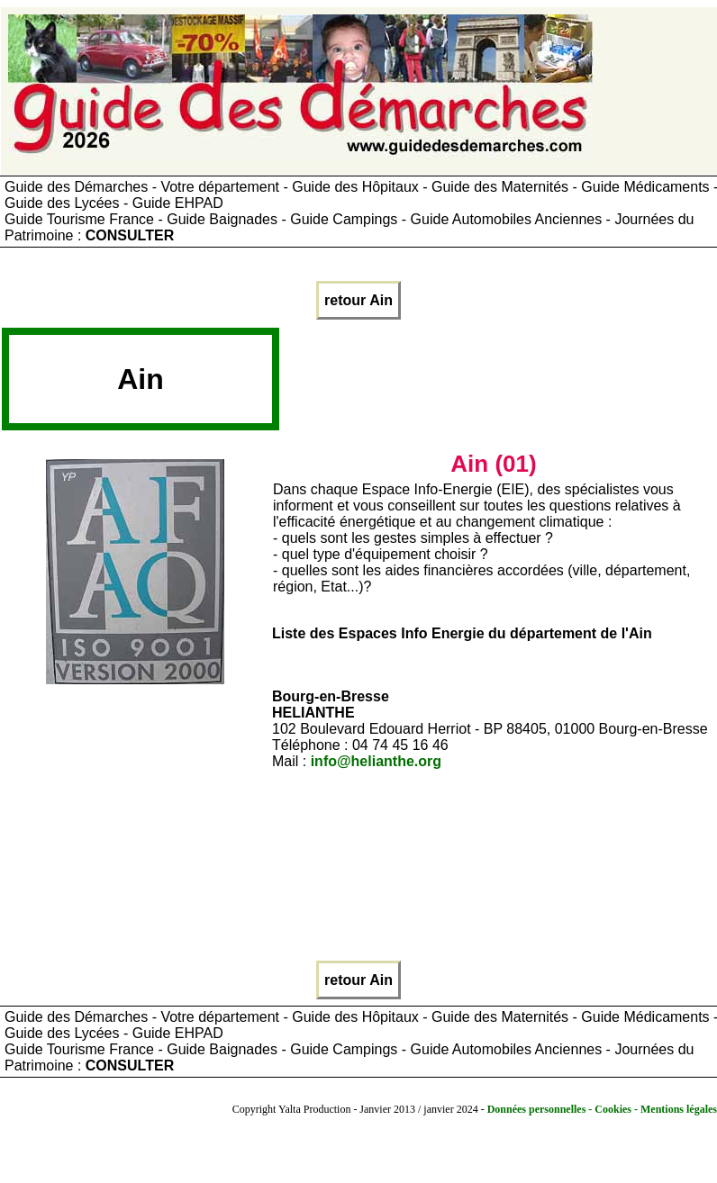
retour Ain (358, 300)
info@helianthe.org (376, 761)
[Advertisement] (498, 385)
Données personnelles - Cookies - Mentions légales (602, 1109)
